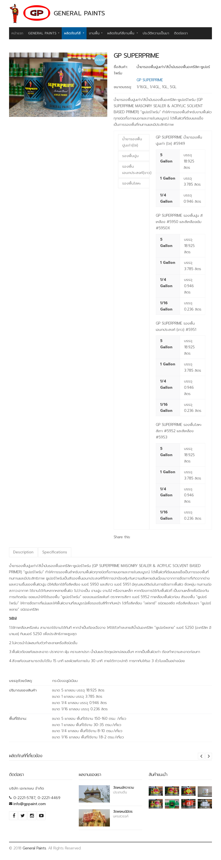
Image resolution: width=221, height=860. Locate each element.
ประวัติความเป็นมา (156, 33)
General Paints (43, 33)
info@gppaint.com (29, 804)
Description (23, 552)
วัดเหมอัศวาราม (123, 787)
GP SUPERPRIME (136, 55)
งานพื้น (96, 33)
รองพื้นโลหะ (131, 183)
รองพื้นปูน (130, 156)
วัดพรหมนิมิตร (122, 811)
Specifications (54, 552)
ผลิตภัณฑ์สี (74, 33)
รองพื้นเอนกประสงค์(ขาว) (135, 169)
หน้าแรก (17, 33)
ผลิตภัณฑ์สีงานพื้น (122, 33)
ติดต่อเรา (181, 33)
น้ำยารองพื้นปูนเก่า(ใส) (132, 142)
